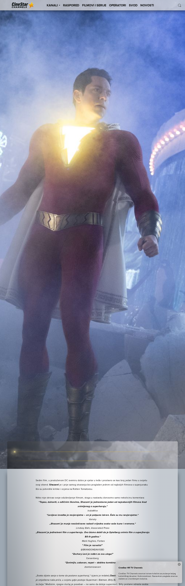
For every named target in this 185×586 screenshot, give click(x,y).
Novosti (147, 5)
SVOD (133, 5)
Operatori (117, 5)
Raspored (71, 5)
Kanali (53, 5)
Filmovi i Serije (94, 5)
